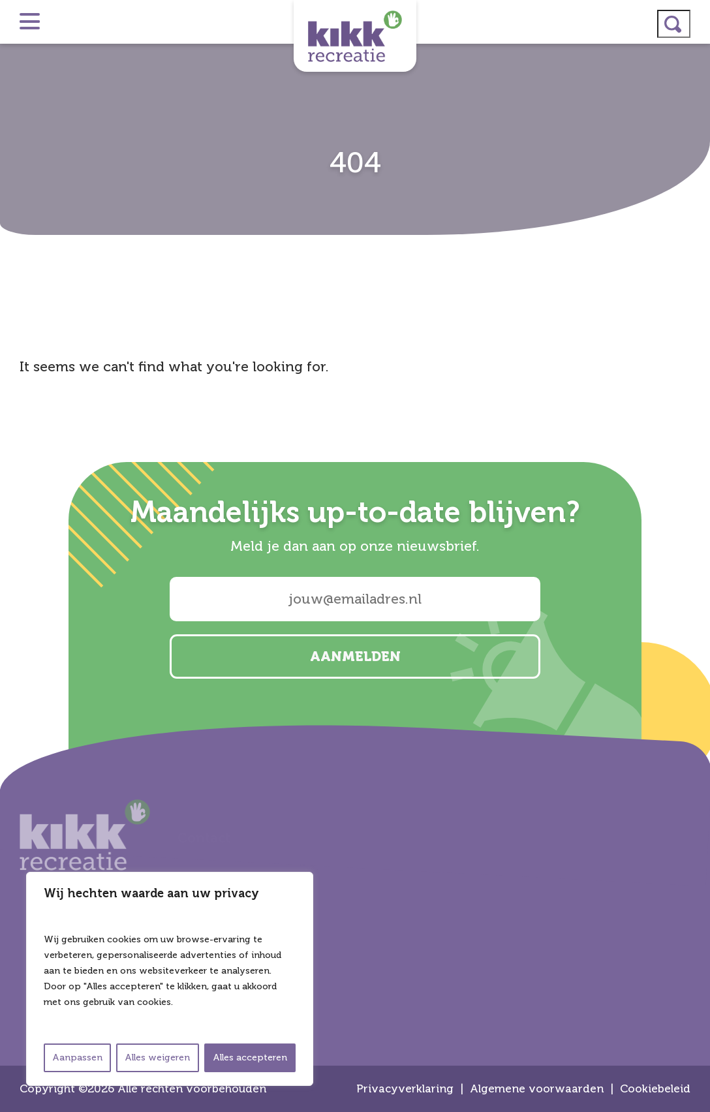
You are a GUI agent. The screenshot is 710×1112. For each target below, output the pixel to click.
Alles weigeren (157, 1057)
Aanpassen (77, 1057)
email (694, 607)
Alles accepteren (250, 1057)
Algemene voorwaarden (537, 1089)
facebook (694, 573)
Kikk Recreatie (355, 36)
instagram (694, 503)
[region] (169, 979)
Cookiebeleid (655, 1089)
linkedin (694, 538)
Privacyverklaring (405, 1089)
